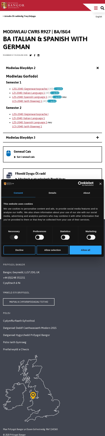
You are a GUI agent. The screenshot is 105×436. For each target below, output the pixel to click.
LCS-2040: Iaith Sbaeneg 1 (27, 101)
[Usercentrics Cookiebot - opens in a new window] (80, 184)
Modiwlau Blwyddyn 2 (53, 68)
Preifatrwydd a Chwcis (16, 349)
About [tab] (86, 193)
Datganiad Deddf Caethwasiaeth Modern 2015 (29, 327)
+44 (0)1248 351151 (14, 277)
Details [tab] (52, 193)
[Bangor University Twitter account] (30, 55)
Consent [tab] (18, 193)
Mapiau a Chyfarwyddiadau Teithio (28, 302)
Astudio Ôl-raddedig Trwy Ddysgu (20, 16)
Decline (19, 250)
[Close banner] (100, 184)
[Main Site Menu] (95, 8)
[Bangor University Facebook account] (34, 55)
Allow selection (52, 250)
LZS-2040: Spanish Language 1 (29, 97)
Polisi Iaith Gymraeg (14, 342)
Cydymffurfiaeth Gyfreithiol (19, 320)
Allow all (85, 250)
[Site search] (102, 8)
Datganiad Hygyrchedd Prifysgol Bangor (26, 335)
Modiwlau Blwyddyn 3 (52, 137)
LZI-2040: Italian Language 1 (28, 92)
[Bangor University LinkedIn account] (38, 55)
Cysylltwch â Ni (11, 282)
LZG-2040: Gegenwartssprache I (30, 88)
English (99, 17)
